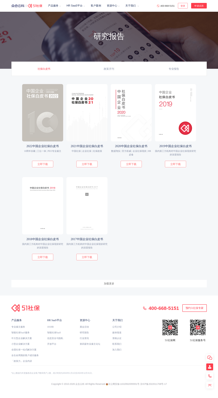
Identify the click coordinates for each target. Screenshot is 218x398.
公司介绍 (116, 327)
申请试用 (199, 6)
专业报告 (174, 68)
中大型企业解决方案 (21, 338)
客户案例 (96, 5)
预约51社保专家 (194, 308)
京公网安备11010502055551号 (123, 384)
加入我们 (116, 349)
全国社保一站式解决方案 (23, 349)
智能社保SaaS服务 (20, 332)
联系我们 (116, 344)
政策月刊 (109, 68)
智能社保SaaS (54, 332)
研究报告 (84, 332)
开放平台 (51, 344)
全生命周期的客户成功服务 (25, 355)
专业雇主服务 (18, 327)
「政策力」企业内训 (21, 361)
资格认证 (116, 338)
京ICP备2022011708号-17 (153, 384)
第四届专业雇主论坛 (90, 344)
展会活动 (84, 327)
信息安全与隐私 (55, 338)
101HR (50, 327)
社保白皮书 (44, 68)
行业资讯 (84, 338)
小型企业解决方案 (20, 344)
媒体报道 (116, 332)
